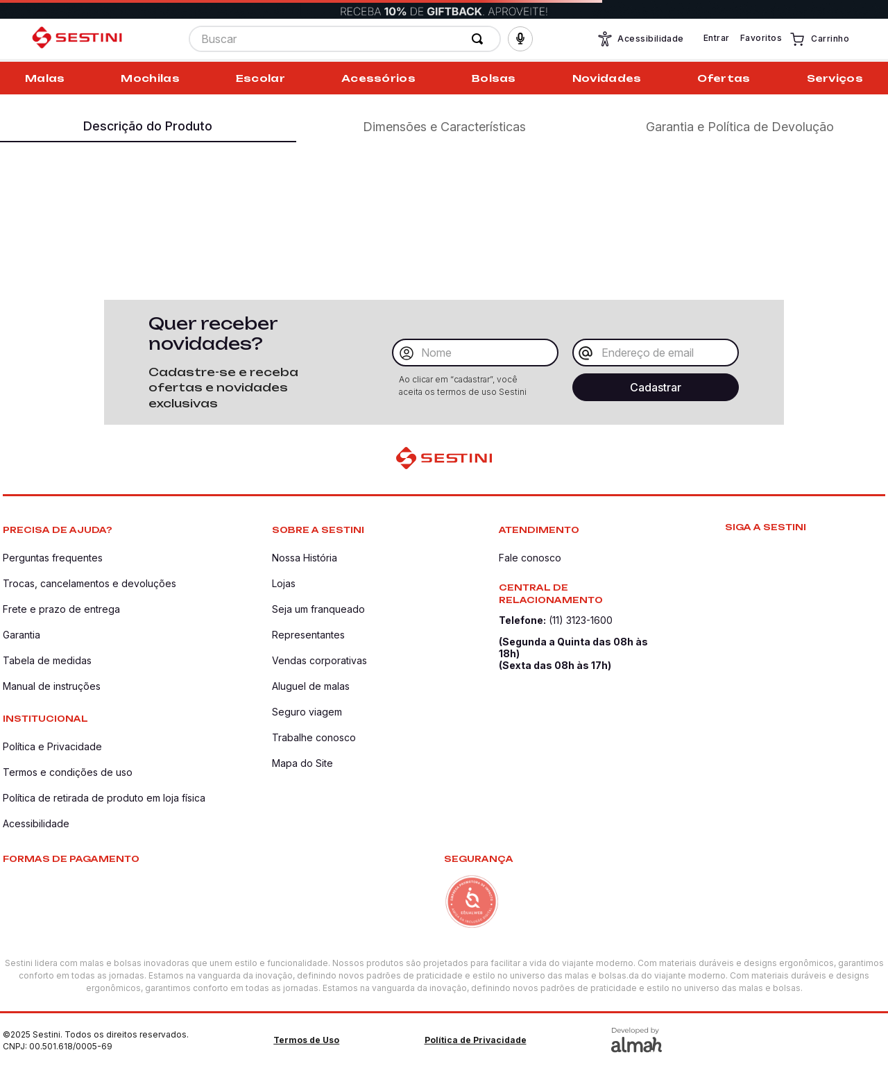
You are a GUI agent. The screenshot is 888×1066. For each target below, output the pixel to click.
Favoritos (761, 39)
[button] (520, 40)
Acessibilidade (640, 40)
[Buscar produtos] (480, 40)
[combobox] (345, 40)
